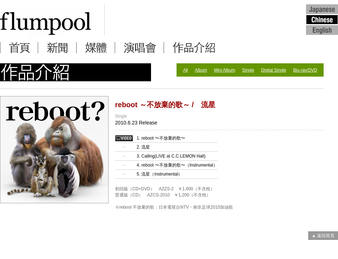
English (322, 29)
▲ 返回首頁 (323, 235)
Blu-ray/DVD (305, 70)
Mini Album (224, 70)
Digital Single (273, 70)
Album (201, 70)
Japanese (322, 9)
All (185, 70)
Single (248, 70)
